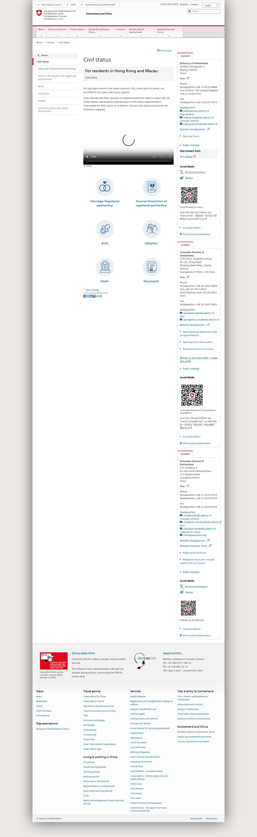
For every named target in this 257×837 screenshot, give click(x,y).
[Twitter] (88, 296)
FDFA (73, 4)
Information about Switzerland (193, 714)
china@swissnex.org (194, 535)
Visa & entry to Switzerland (141, 32)
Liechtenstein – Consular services (146, 771)
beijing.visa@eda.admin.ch (198, 117)
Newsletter (41, 701)
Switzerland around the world (100, 4)
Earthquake (89, 725)
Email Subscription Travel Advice (99, 744)
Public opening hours (194, 552)
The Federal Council (51, 4)
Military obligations (140, 752)
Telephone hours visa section (198, 349)
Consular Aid (89, 734)
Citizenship (136, 793)
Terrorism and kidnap (94, 720)
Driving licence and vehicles (144, 719)
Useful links (136, 784)
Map (184, 78)
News (41, 32)
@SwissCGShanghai (196, 586)
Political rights (137, 714)
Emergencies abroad (140, 723)
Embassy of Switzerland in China (52, 729)
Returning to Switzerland (96, 781)
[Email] (100, 296)
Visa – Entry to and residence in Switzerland (192, 698)
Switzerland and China (169, 32)
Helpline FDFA (172, 653)
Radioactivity (89, 730)
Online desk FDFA (83, 653)
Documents (151, 281)
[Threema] (94, 296)
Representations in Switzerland (98, 786)
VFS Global (188, 156)
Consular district (191, 227)
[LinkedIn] (91, 296)
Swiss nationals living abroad (97, 791)
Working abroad (91, 772)
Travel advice (77, 32)
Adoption (151, 243)
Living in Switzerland (188, 709)
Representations (57, 32)
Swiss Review (136, 788)
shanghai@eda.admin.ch (197, 515)
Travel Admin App (92, 749)
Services (120, 32)
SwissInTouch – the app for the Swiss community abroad (148, 809)
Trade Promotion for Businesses (146, 803)
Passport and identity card (143, 709)
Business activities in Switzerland (193, 719)
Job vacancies (43, 715)
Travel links (88, 739)
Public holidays (191, 145)
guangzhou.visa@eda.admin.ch (201, 319)
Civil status (91, 77)
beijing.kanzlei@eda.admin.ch (200, 124)
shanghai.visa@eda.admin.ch (199, 528)
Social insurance (138, 742)
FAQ (85, 715)
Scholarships (136, 766)
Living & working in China (100, 32)
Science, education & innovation (193, 741)
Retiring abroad (91, 776)
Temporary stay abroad (94, 767)
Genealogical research (141, 761)
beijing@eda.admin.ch (196, 110)
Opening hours (190, 136)
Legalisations (136, 733)
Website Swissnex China (195, 545)
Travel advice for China (94, 696)
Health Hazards (137, 696)
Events (39, 706)
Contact (184, 55)
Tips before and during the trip (98, 706)
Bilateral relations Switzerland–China (196, 732)
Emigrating (89, 762)
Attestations (136, 738)
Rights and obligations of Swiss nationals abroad (103, 802)
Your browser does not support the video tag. (128, 142)
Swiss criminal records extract (145, 757)
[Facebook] (84, 296)
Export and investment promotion (194, 736)
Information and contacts (190, 704)
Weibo (189, 178)
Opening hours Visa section (197, 342)
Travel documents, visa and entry (99, 711)
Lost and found (137, 747)
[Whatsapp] (97, 296)
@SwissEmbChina (195, 172)
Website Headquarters (194, 129)
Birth (104, 243)
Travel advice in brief (93, 701)
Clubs (86, 795)
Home (39, 42)
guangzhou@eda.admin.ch (198, 313)
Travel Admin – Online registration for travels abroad (149, 777)
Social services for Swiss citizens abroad (149, 728)
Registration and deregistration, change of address (151, 703)
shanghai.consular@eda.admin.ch (202, 522)
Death (105, 281)
